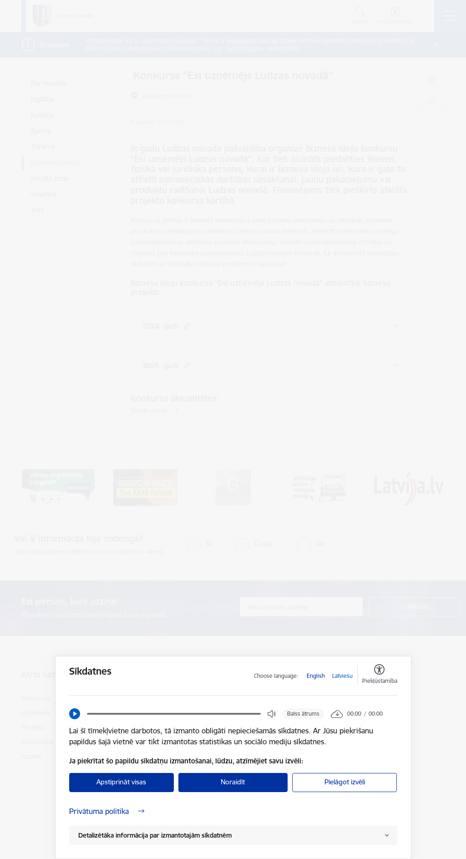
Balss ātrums (303, 713)
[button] (74, 714)
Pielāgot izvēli (344, 782)
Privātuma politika (106, 811)
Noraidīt (233, 782)
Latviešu (342, 675)
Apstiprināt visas (121, 782)
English (316, 675)
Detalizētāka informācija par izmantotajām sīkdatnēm (155, 835)
